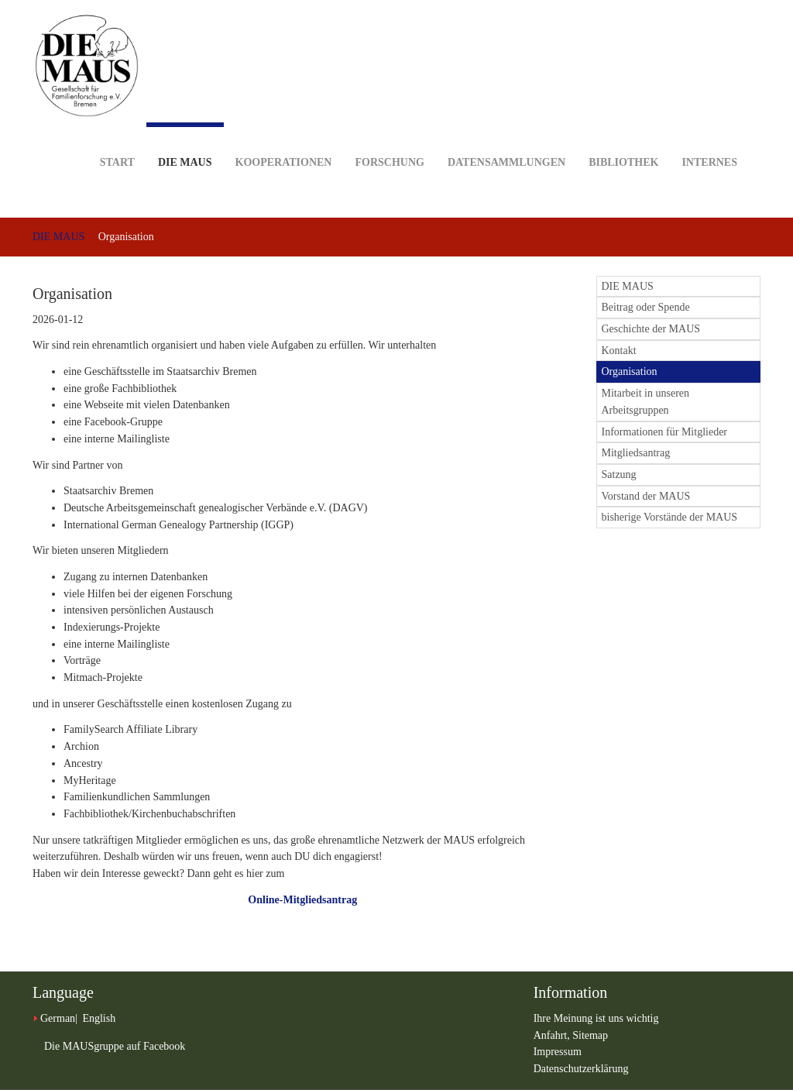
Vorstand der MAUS (646, 496)
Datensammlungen (506, 138)
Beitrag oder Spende (646, 307)
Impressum (558, 1051)
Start (117, 138)
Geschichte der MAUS (651, 329)
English (98, 1018)
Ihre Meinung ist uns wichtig (596, 1018)
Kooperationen (284, 138)
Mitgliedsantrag (636, 453)
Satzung (619, 474)
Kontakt (619, 350)
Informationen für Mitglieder (665, 432)
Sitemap (590, 1035)
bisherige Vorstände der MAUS (670, 517)
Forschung (389, 138)
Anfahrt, (553, 1035)
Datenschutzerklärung (581, 1069)
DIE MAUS (185, 145)
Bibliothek (623, 138)
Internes (709, 138)
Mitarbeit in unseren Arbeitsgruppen (646, 401)
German (57, 1018)
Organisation (629, 371)
